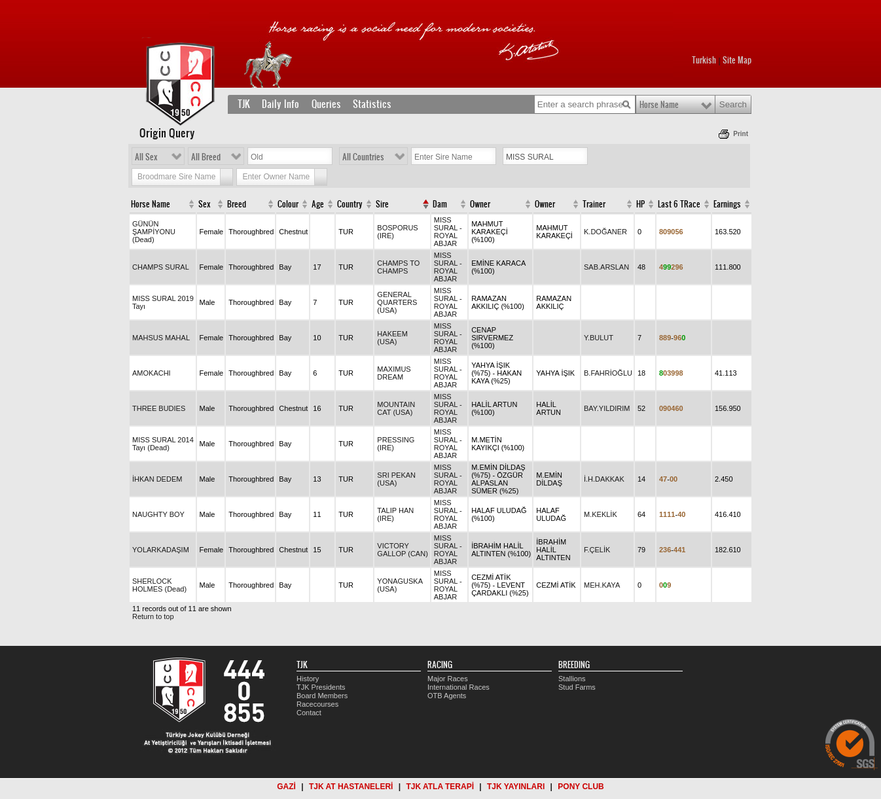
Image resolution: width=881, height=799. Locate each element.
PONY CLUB (580, 786)
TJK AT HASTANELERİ (351, 786)
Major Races (447, 679)
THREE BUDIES (158, 408)
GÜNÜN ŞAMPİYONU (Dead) (153, 231)
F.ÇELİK (597, 550)
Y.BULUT (598, 338)
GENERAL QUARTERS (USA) (397, 302)
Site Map (737, 60)
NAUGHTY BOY (158, 514)
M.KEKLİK (600, 514)
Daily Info (280, 104)
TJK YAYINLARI (516, 786)
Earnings (727, 204)
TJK (244, 104)
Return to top (153, 616)
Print (740, 133)
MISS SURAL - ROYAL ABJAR (448, 231)
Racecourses (317, 704)
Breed (236, 204)
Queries (326, 104)
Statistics (372, 104)
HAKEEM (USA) (392, 338)
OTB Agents (446, 696)
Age (318, 204)
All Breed (206, 157)
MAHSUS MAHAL (161, 338)
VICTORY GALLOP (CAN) (402, 550)
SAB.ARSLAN (606, 267)
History (308, 679)
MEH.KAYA (602, 585)
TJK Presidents (321, 687)
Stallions (572, 679)
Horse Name (659, 105)
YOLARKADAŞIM (160, 550)
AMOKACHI (151, 373)
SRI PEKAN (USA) (396, 479)
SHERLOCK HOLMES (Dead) (159, 585)
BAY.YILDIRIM (607, 408)
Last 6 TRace (679, 204)
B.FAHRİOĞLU (608, 373)
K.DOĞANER (605, 232)
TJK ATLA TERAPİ (440, 786)
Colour (288, 204)
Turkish (704, 60)
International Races (458, 687)
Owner (480, 204)
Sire (382, 204)
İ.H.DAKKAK (604, 479)
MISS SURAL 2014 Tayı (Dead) (163, 444)
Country (350, 204)
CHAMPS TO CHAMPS (398, 267)
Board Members (322, 696)
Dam (440, 204)
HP (640, 204)
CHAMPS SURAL (160, 267)
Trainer (594, 204)
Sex (204, 204)
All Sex (146, 157)
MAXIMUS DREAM (393, 373)
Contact (309, 713)
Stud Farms (577, 687)
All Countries (363, 157)
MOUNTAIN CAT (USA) (396, 408)
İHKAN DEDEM (157, 479)
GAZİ (286, 786)
